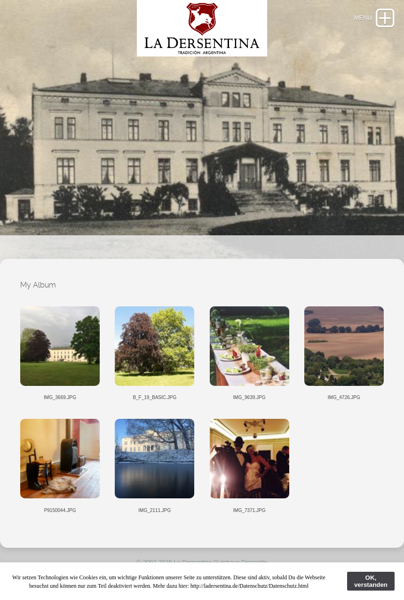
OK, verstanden (371, 581)
